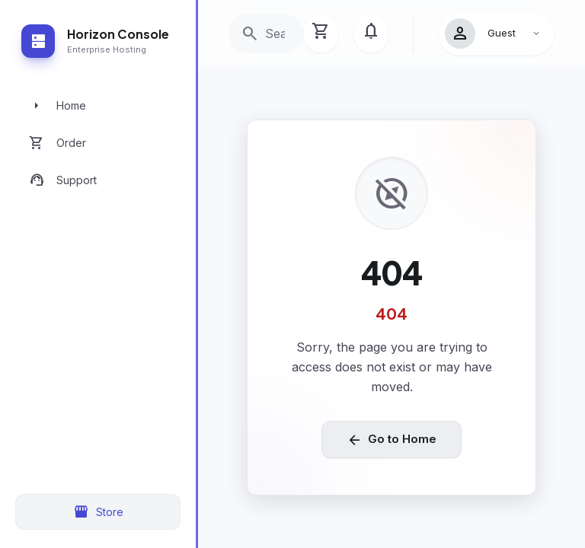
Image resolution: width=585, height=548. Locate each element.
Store (98, 512)
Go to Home (391, 440)
